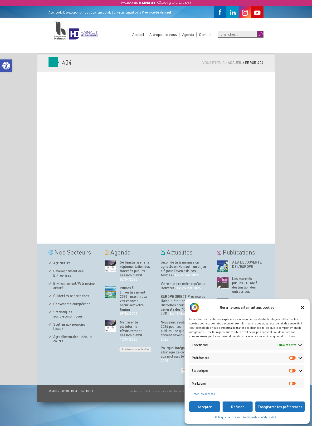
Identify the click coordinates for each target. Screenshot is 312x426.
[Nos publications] (223, 266)
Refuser (237, 406)
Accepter (205, 406)
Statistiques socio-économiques (68, 313)
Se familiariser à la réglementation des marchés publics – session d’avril (135, 268)
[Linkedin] (232, 12)
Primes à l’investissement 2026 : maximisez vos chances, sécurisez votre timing (133, 298)
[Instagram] (245, 12)
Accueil (138, 34)
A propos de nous (163, 34)
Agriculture (61, 262)
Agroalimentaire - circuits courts (73, 338)
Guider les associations (71, 295)
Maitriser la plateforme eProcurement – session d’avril (132, 328)
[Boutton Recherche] (260, 34)
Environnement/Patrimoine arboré (74, 285)
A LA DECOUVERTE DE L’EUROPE (247, 264)
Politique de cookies (227, 417)
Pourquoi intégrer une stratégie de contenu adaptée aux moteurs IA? (183, 352)
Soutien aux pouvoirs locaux (69, 326)
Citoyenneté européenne (71, 303)
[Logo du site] (76, 30)
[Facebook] (220, 12)
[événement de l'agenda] (110, 266)
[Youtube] (257, 12)
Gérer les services (203, 394)
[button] (6, 65)
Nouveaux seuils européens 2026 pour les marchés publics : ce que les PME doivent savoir (182, 328)
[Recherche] (237, 34)
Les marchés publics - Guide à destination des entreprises (245, 285)
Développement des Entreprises (68, 273)
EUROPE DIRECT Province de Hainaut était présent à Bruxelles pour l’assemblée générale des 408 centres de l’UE (183, 305)
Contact (205, 34)
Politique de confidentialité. (260, 417)
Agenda (188, 34)
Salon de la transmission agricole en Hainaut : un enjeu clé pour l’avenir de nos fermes (183, 268)
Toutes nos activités (136, 349)
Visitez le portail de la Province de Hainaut (156, 391)
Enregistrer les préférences (280, 406)
